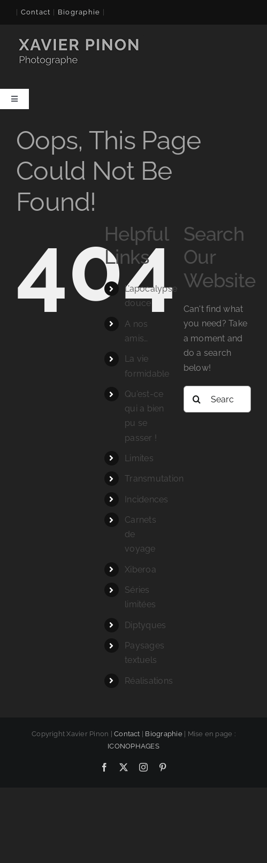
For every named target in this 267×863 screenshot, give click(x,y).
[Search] (197, 399)
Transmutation (154, 478)
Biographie (163, 734)
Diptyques (145, 625)
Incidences (146, 499)
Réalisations (149, 681)
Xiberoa (140, 569)
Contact (36, 12)
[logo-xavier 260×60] (80, 39)
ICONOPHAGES (133, 746)
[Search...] (217, 399)
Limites (139, 458)
